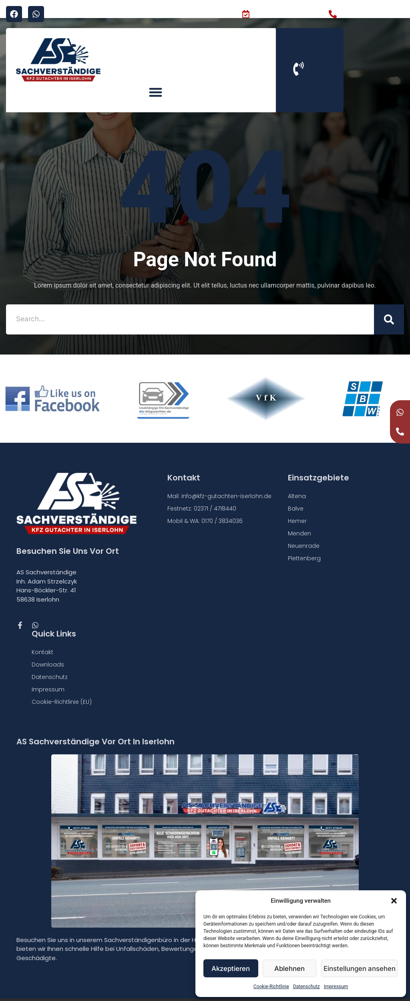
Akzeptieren (231, 968)
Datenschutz (306, 986)
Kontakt (42, 637)
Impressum (336, 986)
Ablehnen (291, 968)
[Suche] (389, 304)
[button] (394, 901)
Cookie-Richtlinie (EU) (62, 687)
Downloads (48, 649)
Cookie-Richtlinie (271, 986)
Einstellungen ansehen (361, 968)
